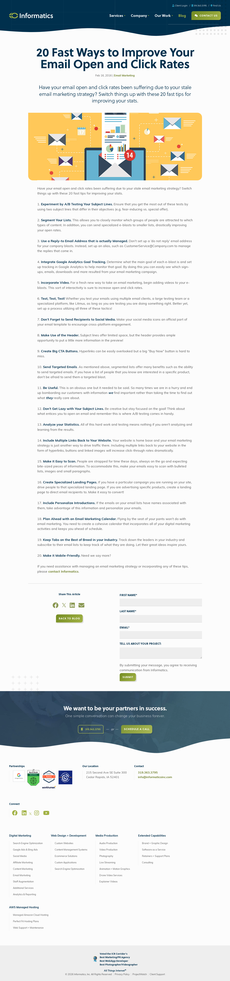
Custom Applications (65, 862)
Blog (182, 15)
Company (139, 15)
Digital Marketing (20, 836)
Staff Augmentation (23, 882)
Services (116, 15)
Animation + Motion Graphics (114, 869)
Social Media (20, 856)
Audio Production (108, 843)
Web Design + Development (68, 836)
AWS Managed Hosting (24, 907)
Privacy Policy (122, 974)
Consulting (147, 862)
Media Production (107, 836)
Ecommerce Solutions (66, 856)
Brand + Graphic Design (155, 843)
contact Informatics (63, 571)
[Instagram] (36, 813)
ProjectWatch (139, 974)
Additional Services (23, 888)
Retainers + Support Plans (156, 856)
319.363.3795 (199, 5)
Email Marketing (124, 75)
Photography (106, 856)
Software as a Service (153, 850)
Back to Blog (69, 618)
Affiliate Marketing (23, 862)
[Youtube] (46, 813)
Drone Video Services (110, 875)
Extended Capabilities (152, 836)
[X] (64, 606)
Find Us (216, 5)
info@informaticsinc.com (155, 777)
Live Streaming (107, 862)
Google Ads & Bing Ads (25, 850)
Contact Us (206, 15)
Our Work (163, 15)
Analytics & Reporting (24, 894)
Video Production (108, 850)
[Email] (81, 606)
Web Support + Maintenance (28, 928)
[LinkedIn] (72, 606)
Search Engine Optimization (28, 843)
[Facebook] (55, 606)
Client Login (180, 5)
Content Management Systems (71, 850)
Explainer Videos (108, 882)
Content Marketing (23, 869)
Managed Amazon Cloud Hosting (30, 915)
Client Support (157, 974)
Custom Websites (64, 843)
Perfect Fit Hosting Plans (26, 921)
